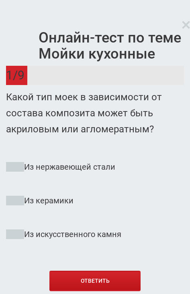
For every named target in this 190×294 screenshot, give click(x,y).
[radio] (95, 204)
